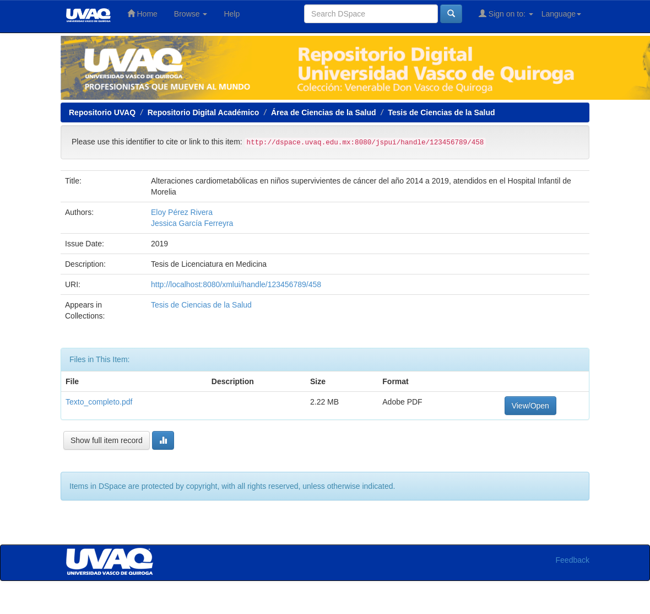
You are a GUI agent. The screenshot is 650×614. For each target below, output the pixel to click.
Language (561, 13)
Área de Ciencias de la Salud (323, 112)
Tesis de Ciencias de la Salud (441, 112)
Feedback (572, 560)
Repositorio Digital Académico (203, 112)
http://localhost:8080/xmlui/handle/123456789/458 (236, 284)
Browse (191, 13)
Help (232, 13)
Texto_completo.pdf (99, 401)
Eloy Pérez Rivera (182, 212)
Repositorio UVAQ (102, 112)
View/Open (530, 405)
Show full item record (107, 440)
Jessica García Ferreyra (192, 223)
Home (142, 13)
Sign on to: (506, 13)
